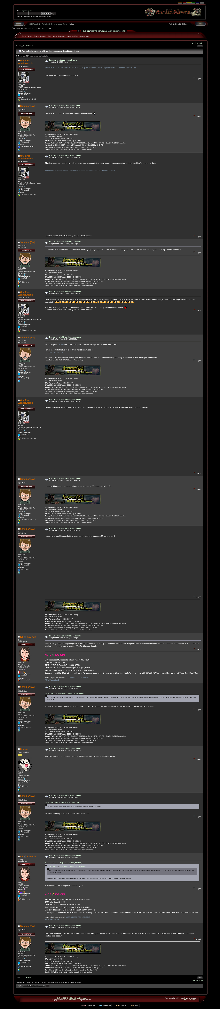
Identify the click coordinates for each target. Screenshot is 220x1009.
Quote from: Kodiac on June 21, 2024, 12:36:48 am (62, 802)
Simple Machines (80, 998)
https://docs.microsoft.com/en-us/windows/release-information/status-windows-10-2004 (80, 171)
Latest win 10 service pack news (78, 36)
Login (110, 31)
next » (201, 43)
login (23, 11)
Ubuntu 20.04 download (54, 352)
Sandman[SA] (27, 106)
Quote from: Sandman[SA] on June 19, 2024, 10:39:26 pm (64, 863)
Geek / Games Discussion (56, 36)
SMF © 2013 (69, 998)
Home (84, 31)
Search (95, 31)
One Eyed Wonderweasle (25, 61)
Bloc (194, 1000)
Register (117, 31)
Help (89, 31)
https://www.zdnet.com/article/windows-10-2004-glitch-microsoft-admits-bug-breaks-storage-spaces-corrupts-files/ (90, 68)
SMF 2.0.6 (60, 998)
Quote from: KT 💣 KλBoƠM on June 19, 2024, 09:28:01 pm (64, 693)
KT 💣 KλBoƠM (28, 637)
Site (123, 31)
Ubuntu (61, 345)
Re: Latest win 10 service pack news (65, 105)
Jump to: (19, 986)
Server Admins (27, 36)
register (29, 11)
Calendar (103, 31)
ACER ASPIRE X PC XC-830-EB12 (78, 677)
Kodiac (71, 24)
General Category (40, 36)
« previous (194, 43)
